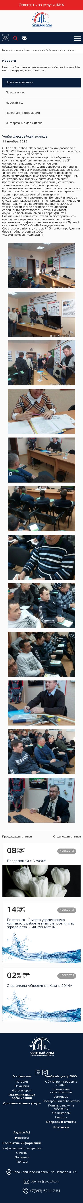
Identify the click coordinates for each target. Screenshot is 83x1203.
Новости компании (33, 50)
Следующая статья (67, 836)
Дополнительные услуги (22, 1103)
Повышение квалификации (61, 1091)
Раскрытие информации (21, 1143)
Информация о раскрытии (21, 1148)
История (22, 1081)
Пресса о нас (15, 92)
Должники (22, 1157)
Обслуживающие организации (21, 1097)
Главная (6, 50)
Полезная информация (23, 113)
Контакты (61, 1127)
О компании (21, 1076)
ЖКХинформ (61, 1113)
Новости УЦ (14, 102)
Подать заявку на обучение (61, 1107)
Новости (17, 50)
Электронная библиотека (61, 1101)
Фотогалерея (21, 1090)
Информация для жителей (25, 123)
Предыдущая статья (17, 836)
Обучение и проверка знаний (61, 1083)
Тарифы (22, 1161)
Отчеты (21, 1153)
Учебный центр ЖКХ (61, 1076)
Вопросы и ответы (61, 1122)
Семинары (61, 1096)
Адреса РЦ (22, 1132)
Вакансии (22, 1086)
